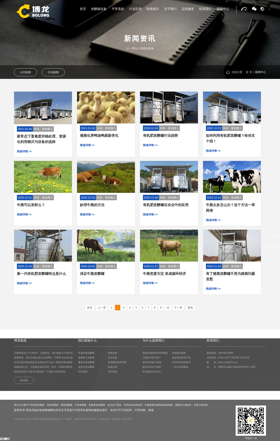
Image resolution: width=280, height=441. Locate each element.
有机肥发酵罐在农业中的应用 (165, 205)
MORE (24, 380)
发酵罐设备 (99, 9)
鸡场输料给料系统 (117, 362)
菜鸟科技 (116, 419)
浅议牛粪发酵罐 (92, 274)
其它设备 (112, 371)
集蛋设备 (112, 367)
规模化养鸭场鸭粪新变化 (99, 136)
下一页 (178, 307)
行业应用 (135, 9)
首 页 (249, 72)
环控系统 (83, 371)
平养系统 (118, 9)
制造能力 (153, 9)
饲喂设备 (112, 353)
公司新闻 (25, 72)
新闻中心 (223, 9)
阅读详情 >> (24, 151)
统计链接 (127, 419)
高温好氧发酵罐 (86, 353)
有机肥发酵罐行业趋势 (160, 136)
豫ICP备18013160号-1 (86, 419)
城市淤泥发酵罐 (86, 367)
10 (167, 307)
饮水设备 (112, 357)
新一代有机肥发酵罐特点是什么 (41, 274)
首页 (83, 9)
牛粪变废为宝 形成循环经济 (164, 274)
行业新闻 (53, 72)
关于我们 (170, 9)
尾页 (190, 307)
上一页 (102, 307)
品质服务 (188, 9)
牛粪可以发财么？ (31, 205)
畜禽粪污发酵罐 (86, 357)
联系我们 (205, 9)
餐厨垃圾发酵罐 (86, 362)
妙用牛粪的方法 (92, 205)
